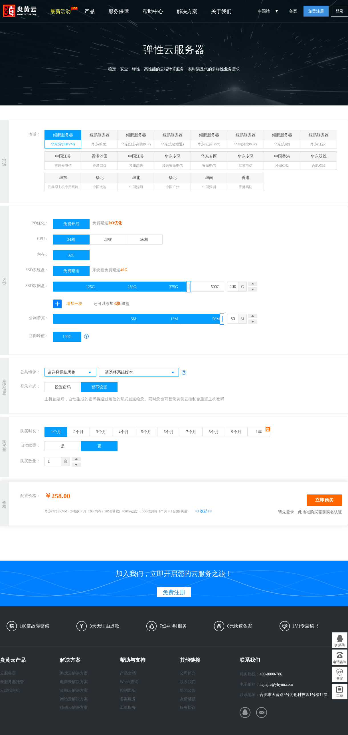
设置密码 (63, 387)
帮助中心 (153, 11)
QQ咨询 (339, 645)
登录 (339, 11)
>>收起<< (203, 511)
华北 (99, 183)
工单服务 (128, 707)
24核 (71, 239)
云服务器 (8, 673)
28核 (108, 239)
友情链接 (188, 699)
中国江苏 (63, 162)
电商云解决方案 (74, 682)
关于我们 (221, 11)
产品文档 (128, 673)
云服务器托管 (12, 682)
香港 (245, 183)
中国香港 (282, 162)
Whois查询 (129, 682)
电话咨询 (340, 662)
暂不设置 (99, 387)
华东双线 (318, 162)
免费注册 (316, 11)
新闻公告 (188, 690)
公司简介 (188, 673)
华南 (209, 183)
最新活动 (64, 10)
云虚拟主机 (10, 690)
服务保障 (118, 11)
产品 (89, 11)
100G (66, 337)
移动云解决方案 (74, 707)
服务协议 (188, 707)
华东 (63, 183)
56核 (144, 239)
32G (71, 255)
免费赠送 (71, 271)
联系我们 (188, 682)
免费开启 (71, 224)
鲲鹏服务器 (63, 140)
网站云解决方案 (74, 699)
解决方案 (187, 11)
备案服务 (128, 699)
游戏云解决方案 (74, 673)
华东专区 (172, 162)
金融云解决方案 (74, 690)
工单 (339, 696)
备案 (293, 11)
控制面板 (128, 690)
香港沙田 (99, 162)
